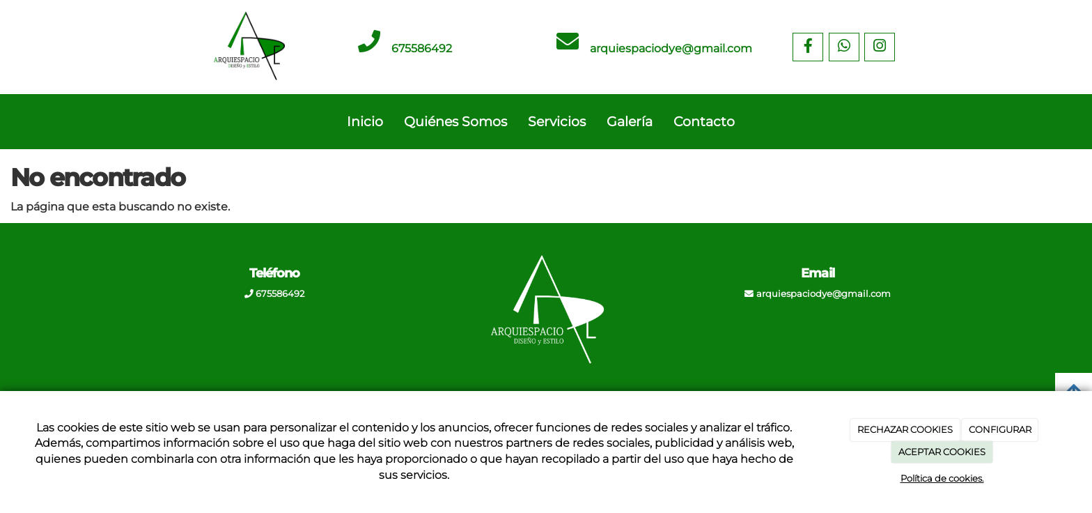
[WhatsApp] (844, 47)
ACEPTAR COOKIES (941, 451)
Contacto (704, 121)
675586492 (421, 48)
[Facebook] (808, 47)
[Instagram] (879, 47)
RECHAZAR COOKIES (905, 429)
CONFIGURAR (1000, 429)
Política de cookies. (942, 478)
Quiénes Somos (455, 121)
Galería (630, 121)
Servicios (557, 121)
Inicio (365, 121)
